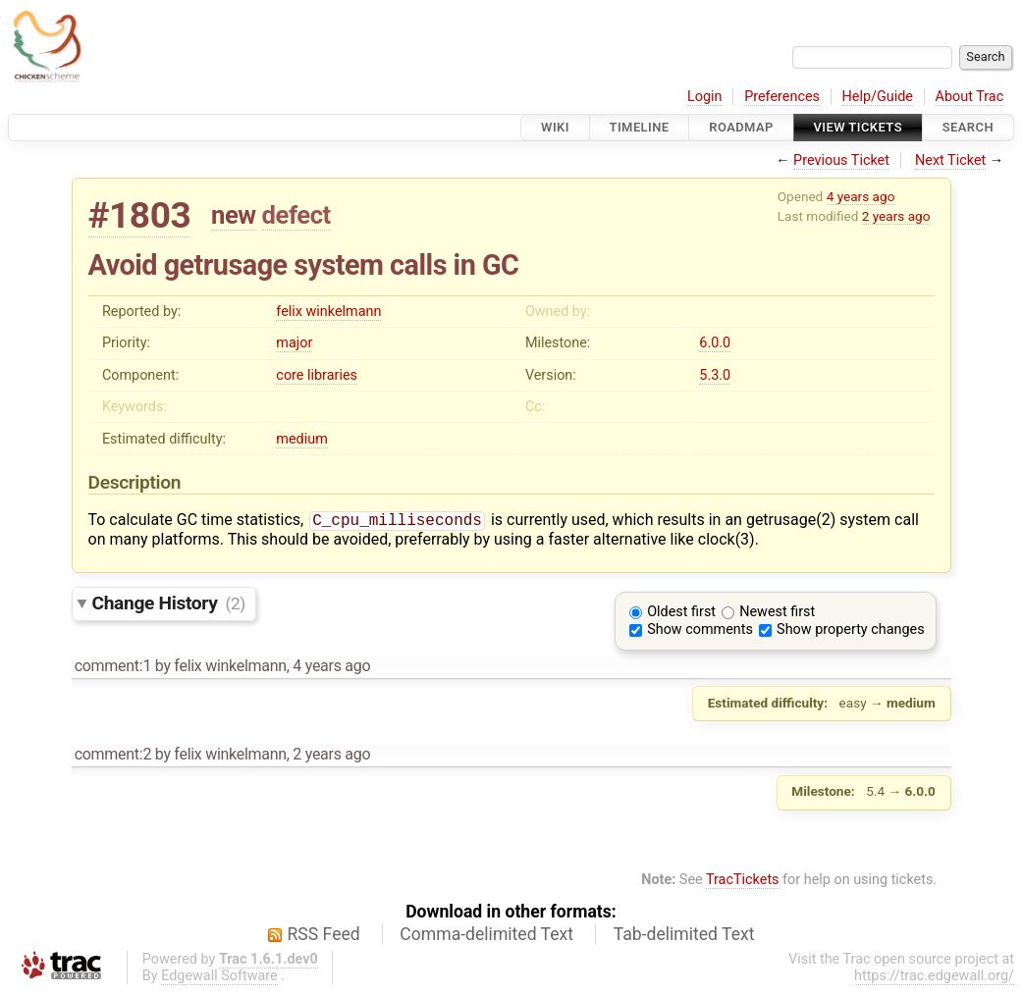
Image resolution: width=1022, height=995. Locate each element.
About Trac (970, 96)
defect (296, 215)
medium (301, 439)
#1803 (139, 215)
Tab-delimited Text (684, 936)
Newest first (777, 613)
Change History (168, 605)
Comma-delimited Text (486, 936)
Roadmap (741, 127)
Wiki (555, 127)
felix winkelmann (328, 311)
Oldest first (681, 613)
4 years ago (861, 196)
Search (968, 127)
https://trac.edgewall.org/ (934, 977)
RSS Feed (324, 936)
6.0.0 (714, 343)
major (294, 343)
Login (705, 96)
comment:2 (113, 756)
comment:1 (113, 667)
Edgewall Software (219, 977)
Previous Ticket (841, 160)
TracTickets (743, 881)
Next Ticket (950, 160)
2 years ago (896, 216)
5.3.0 (714, 375)
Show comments (700, 631)
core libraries (316, 375)
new (233, 215)
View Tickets (858, 127)
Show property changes (850, 631)
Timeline (640, 127)
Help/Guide (877, 96)
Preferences (782, 96)
